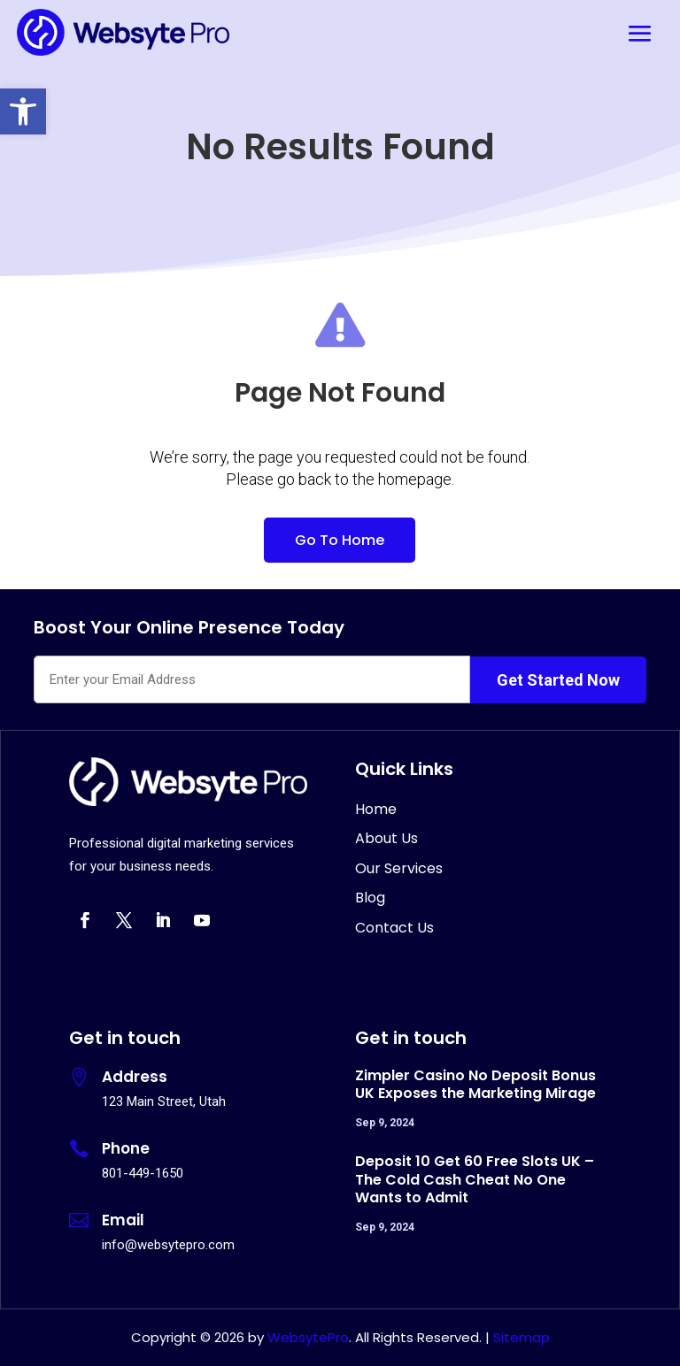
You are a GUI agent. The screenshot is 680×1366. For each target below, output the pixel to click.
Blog (370, 897)
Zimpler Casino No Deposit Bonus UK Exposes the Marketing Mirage (475, 1084)
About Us (386, 838)
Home (376, 809)
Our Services (399, 868)
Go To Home (339, 540)
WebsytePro (306, 1337)
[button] (23, 111)
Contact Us (394, 927)
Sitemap (521, 1337)
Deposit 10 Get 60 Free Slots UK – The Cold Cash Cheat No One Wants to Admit (474, 1180)
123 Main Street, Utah (164, 1101)
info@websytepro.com (168, 1245)
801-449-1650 (142, 1173)
